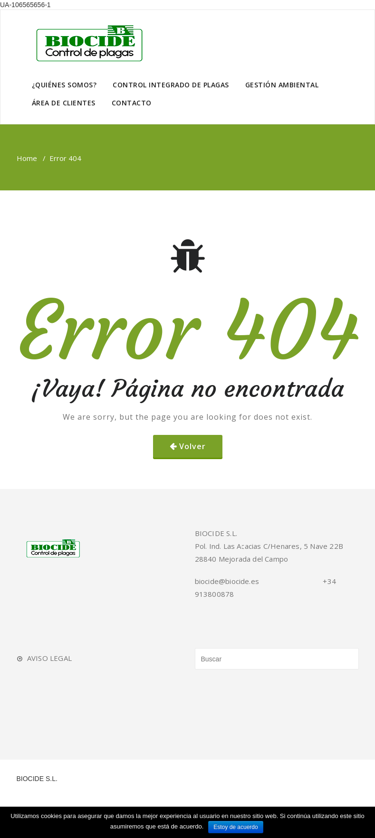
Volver (192, 446)
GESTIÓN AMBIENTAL (282, 84)
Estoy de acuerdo (235, 827)
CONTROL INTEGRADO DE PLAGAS (171, 84)
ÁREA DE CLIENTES (64, 102)
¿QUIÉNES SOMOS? (64, 84)
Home (27, 158)
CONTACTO (132, 102)
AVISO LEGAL (49, 658)
